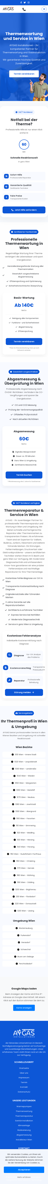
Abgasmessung (24, 1135)
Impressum (24, 1077)
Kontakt (24, 1087)
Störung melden (24, 692)
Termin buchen (24, 475)
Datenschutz (24, 1091)
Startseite (24, 1068)
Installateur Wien (24, 1139)
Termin (24, 1082)
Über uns (24, 1073)
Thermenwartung (24, 1111)
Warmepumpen (24, 1106)
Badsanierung (24, 1130)
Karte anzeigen (24, 1007)
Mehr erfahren (24, 1177)
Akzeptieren (24, 1169)
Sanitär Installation (24, 1120)
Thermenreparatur (24, 1116)
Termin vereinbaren (24, 341)
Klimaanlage (24, 1125)
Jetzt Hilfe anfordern (24, 209)
